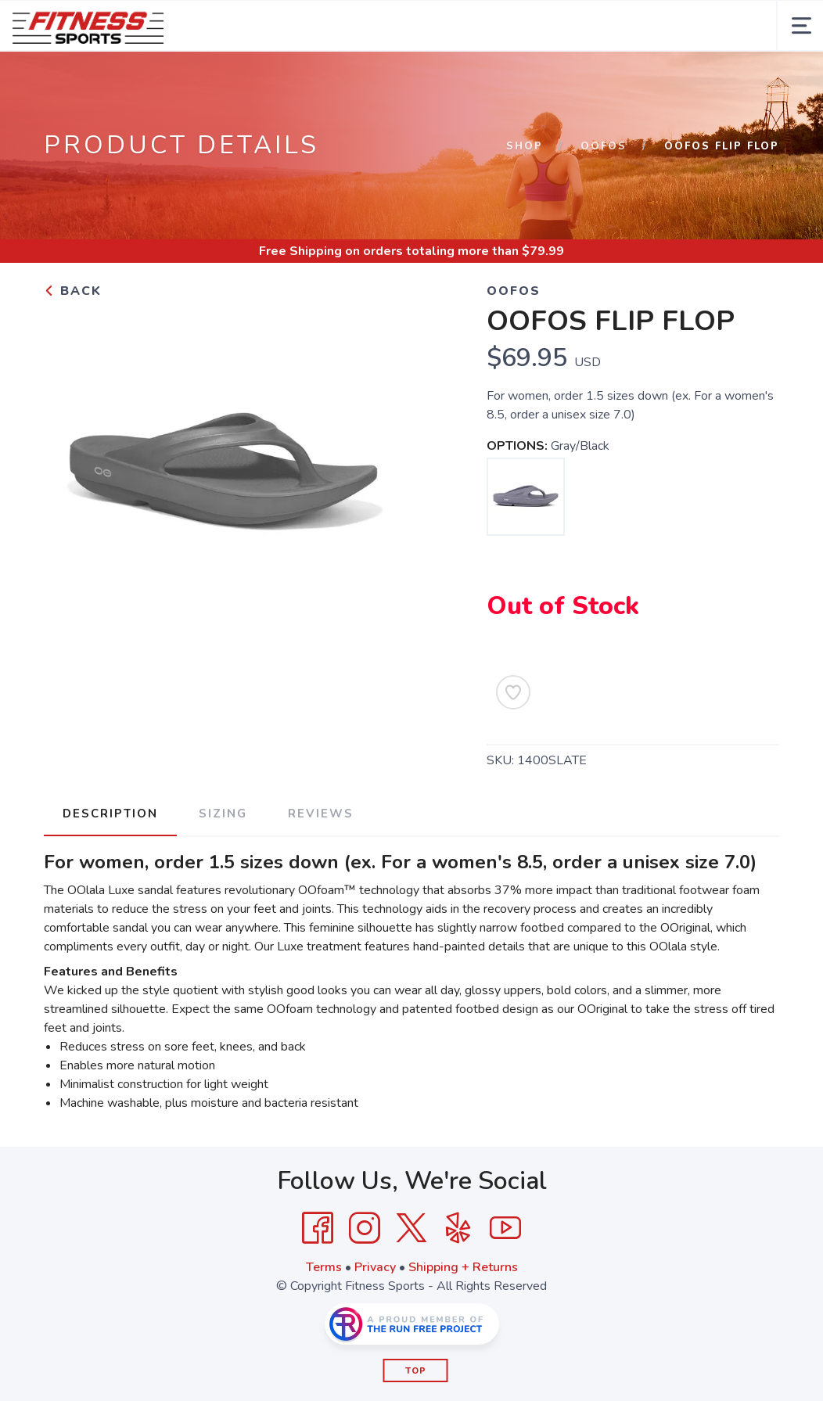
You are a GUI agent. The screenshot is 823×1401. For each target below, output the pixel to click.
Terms (324, 1267)
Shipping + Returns (463, 1267)
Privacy (375, 1267)
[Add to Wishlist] (513, 692)
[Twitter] (411, 1228)
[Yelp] (458, 1228)
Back (73, 291)
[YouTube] (505, 1228)
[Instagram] (364, 1228)
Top (415, 1371)
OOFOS (603, 146)
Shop (524, 146)
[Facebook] (317, 1228)
